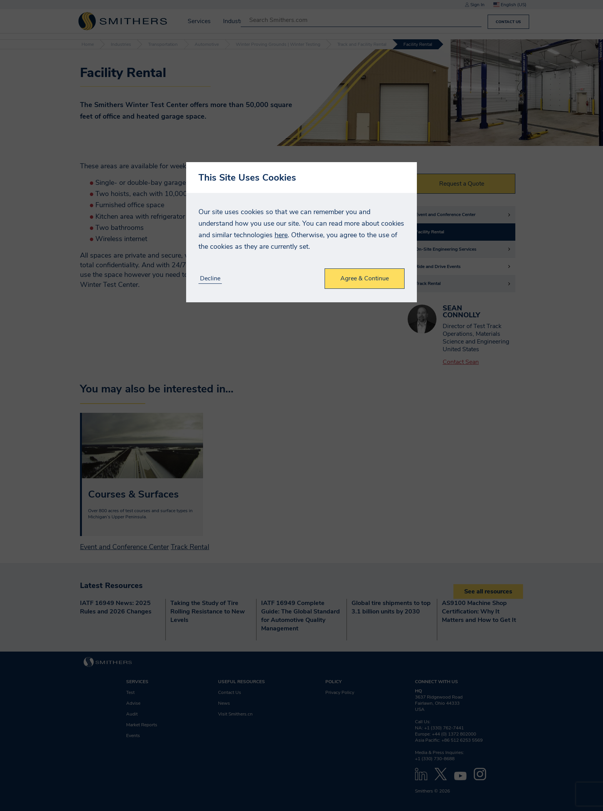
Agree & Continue (364, 278)
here (281, 235)
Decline (210, 279)
